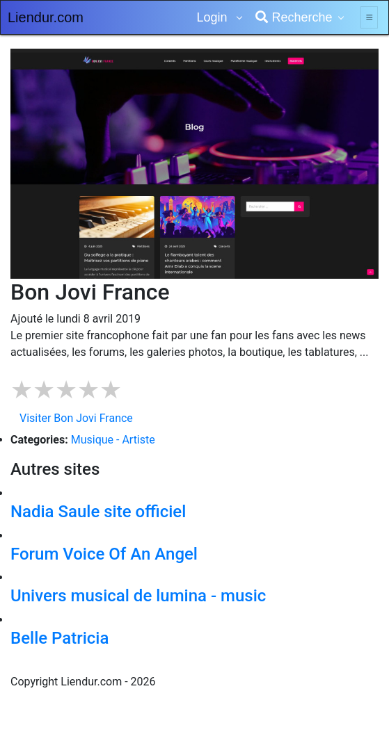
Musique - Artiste (113, 439)
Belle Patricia (59, 638)
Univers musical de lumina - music (138, 595)
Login (213, 17)
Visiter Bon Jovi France (76, 418)
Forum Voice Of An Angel (104, 554)
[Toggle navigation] (369, 17)
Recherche (293, 17)
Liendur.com (46, 17)
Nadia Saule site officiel (98, 511)
